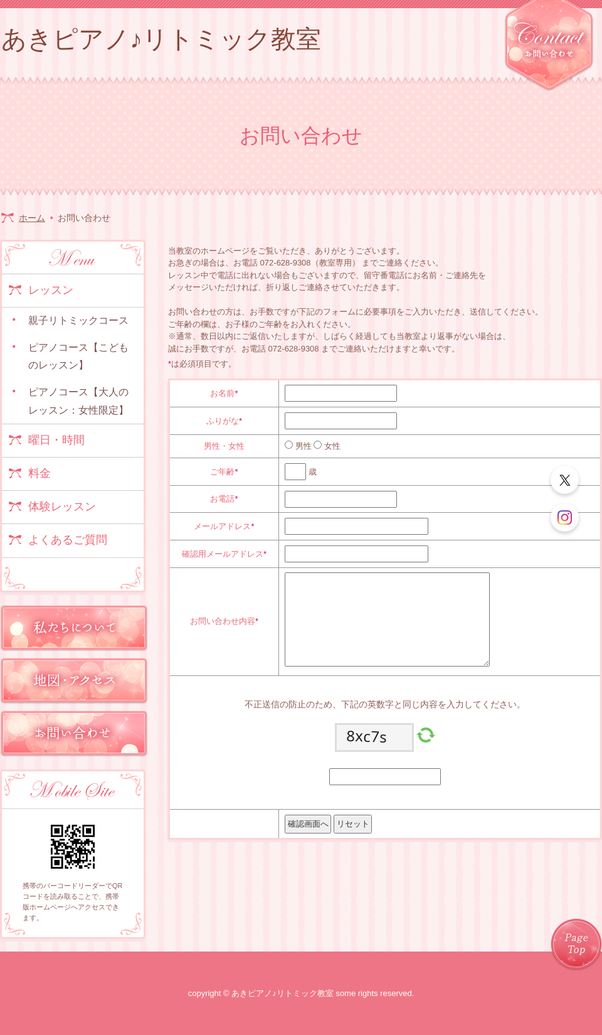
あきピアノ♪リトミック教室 (161, 39)
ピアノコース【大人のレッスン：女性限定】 (78, 401)
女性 (331, 446)
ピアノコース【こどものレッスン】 (78, 356)
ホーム (32, 218)
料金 (39, 473)
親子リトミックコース (78, 320)
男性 (302, 446)
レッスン (50, 290)
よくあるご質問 (67, 540)
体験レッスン (62, 506)
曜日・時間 (56, 440)
